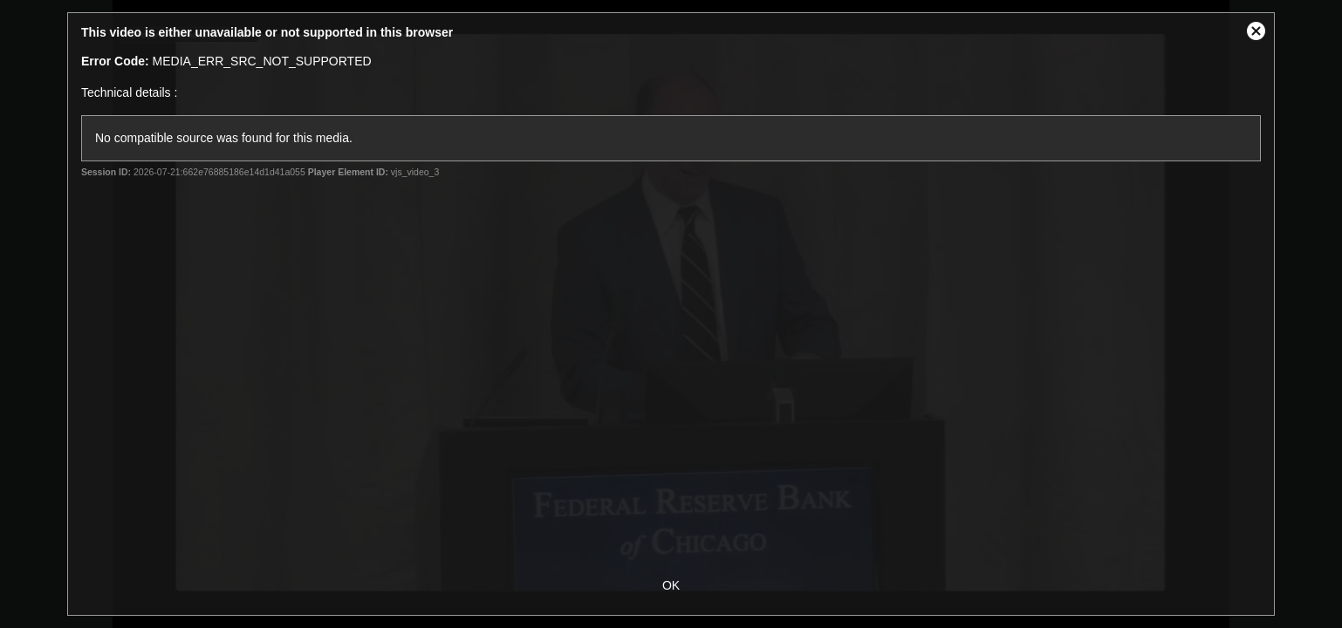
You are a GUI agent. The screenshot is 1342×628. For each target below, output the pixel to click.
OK (671, 585)
